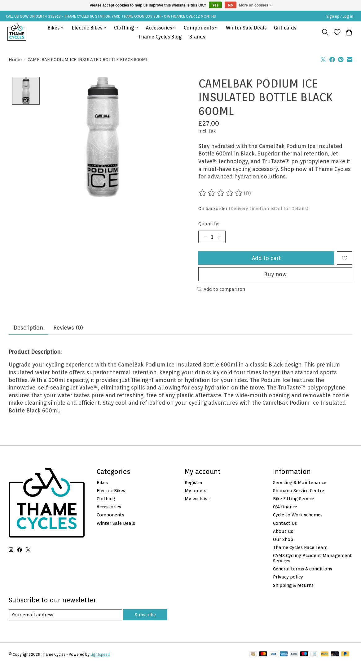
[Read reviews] (221, 193)
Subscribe (145, 614)
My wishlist (197, 498)
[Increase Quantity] (218, 236)
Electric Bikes (111, 490)
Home (15, 59)
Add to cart (266, 258)
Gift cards (285, 28)
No (230, 5)
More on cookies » (255, 5)
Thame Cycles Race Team (300, 547)
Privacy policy (288, 577)
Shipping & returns (293, 585)
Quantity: (208, 223)
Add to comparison (221, 289)
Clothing (106, 498)
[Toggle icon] (324, 32)
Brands (197, 37)
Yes (215, 5)
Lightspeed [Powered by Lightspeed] (100, 654)
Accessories (109, 506)
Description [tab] (28, 327)
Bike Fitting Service (293, 498)
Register (194, 482)
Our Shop (283, 539)
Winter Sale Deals (246, 28)
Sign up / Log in (339, 16)
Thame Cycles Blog (160, 37)
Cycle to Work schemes (298, 515)
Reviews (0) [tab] (68, 327)
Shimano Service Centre (298, 490)
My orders (195, 490)
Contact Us (285, 523)
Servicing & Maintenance (299, 482)
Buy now (275, 274)
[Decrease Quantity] (205, 236)
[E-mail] (65, 614)
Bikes (102, 482)
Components (110, 515)
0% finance (285, 506)
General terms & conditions (302, 569)
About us (283, 531)
